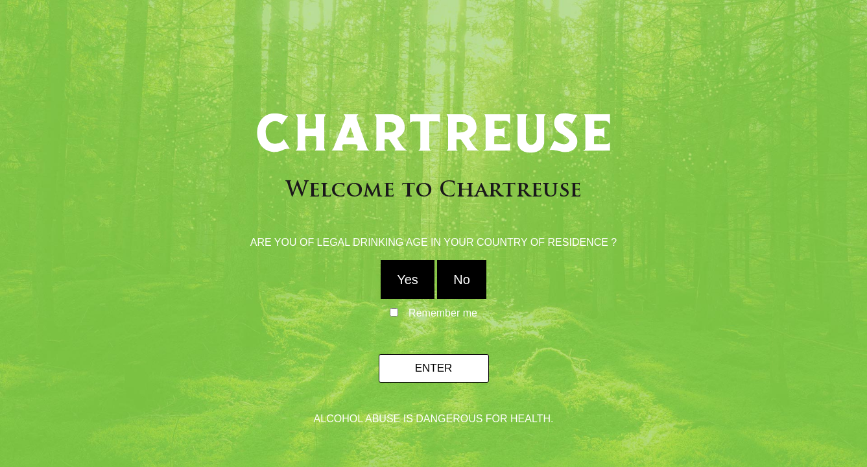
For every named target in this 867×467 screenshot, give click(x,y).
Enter (434, 368)
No (461, 279)
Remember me (443, 313)
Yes (407, 279)
